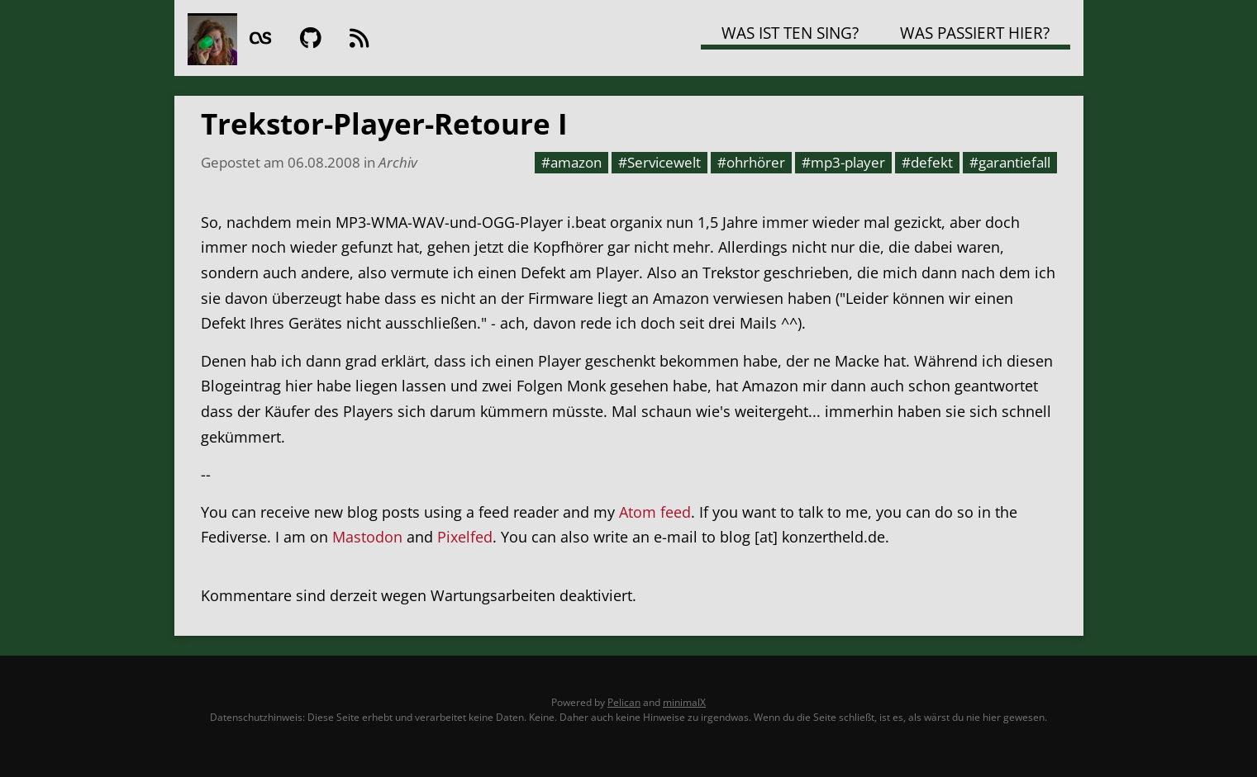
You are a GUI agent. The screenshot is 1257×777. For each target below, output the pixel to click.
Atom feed (655, 512)
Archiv (398, 162)
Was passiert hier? (975, 32)
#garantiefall (1009, 162)
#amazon (571, 162)
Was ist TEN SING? (790, 32)
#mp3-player (843, 162)
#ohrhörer (751, 162)
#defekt (927, 162)
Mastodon (367, 537)
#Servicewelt (659, 162)
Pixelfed (465, 537)
